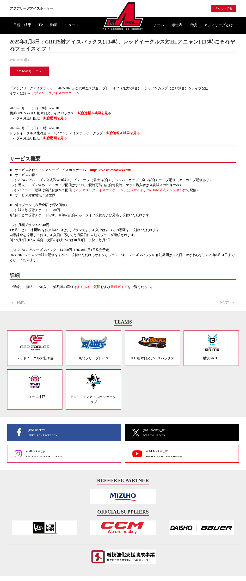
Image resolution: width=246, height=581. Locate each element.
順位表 (177, 25)
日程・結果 (22, 25)
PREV (18, 303)
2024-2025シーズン (29, 71)
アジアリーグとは (218, 25)
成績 (193, 25)
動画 (53, 25)
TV (40, 25)
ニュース (72, 25)
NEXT (227, 303)
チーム (159, 25)
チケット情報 (224, 8)
